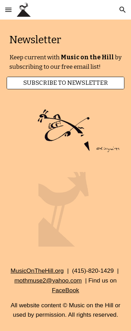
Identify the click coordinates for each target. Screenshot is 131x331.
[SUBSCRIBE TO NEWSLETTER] (65, 83)
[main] (66, 52)
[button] (8, 9)
